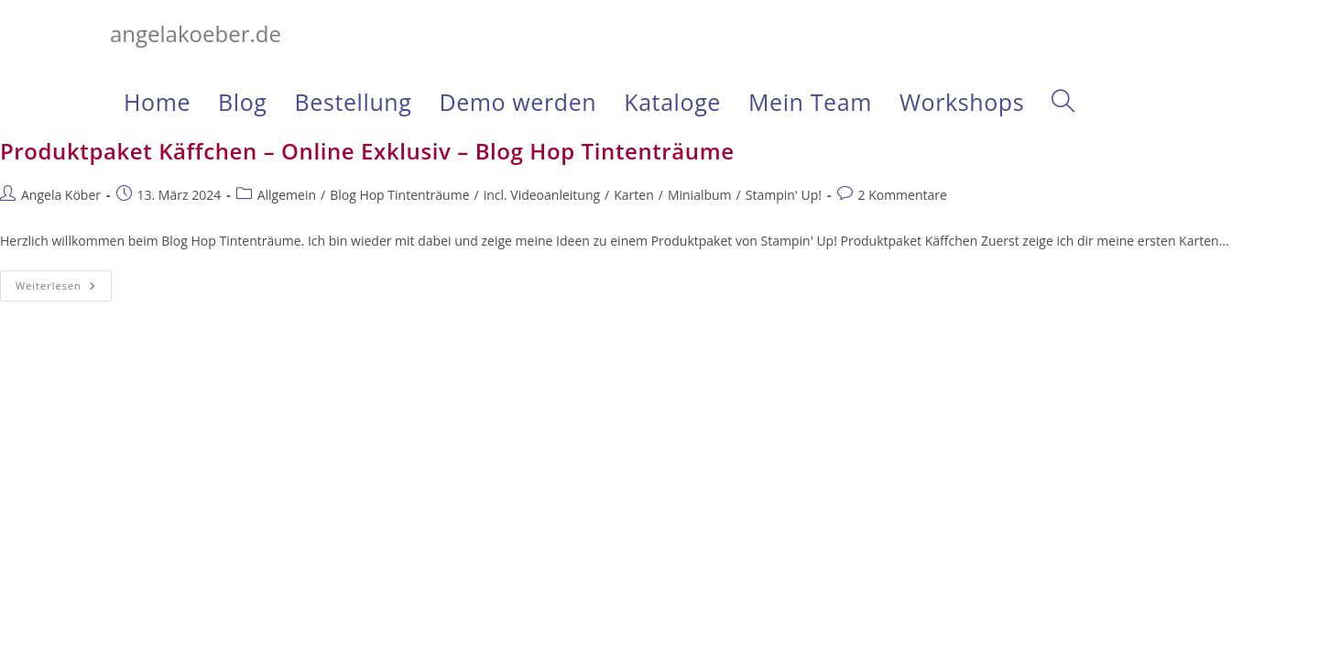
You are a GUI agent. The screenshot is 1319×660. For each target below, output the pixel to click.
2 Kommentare (902, 195)
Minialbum (700, 195)
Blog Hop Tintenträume (399, 195)
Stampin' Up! (784, 195)
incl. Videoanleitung (542, 195)
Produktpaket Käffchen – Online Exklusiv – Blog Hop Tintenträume (367, 151)
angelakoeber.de (195, 33)
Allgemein (286, 195)
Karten (634, 195)
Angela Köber (61, 195)
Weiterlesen (64, 289)
